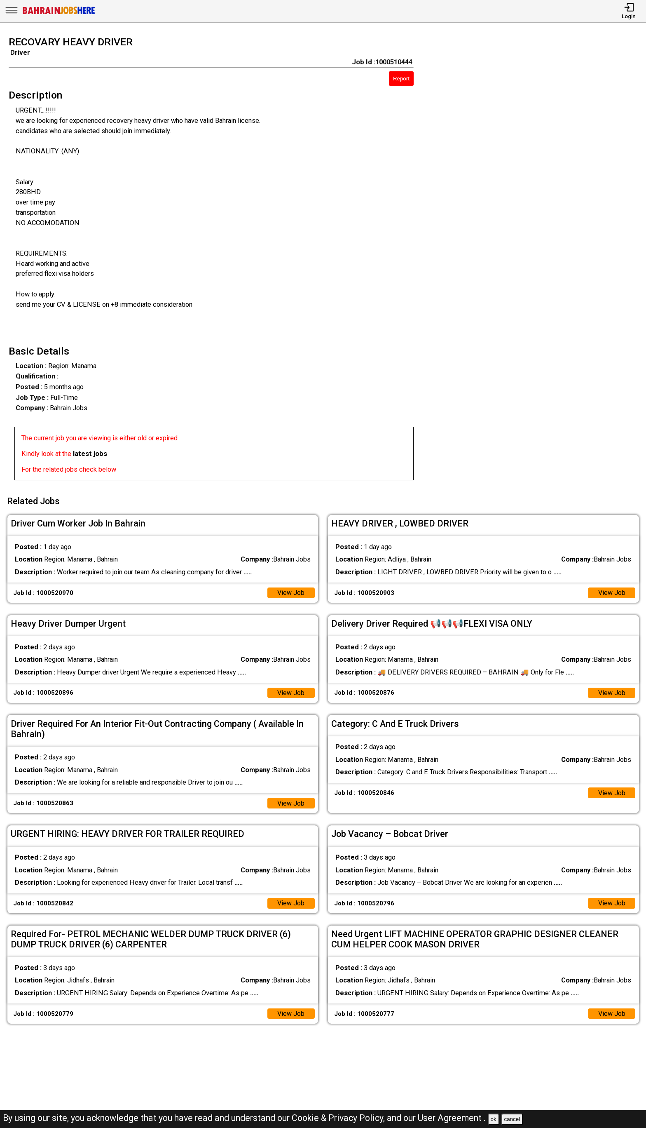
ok (493, 1119)
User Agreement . (452, 1118)
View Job (290, 591)
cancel (512, 1119)
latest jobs (90, 454)
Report (401, 78)
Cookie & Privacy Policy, (339, 1118)
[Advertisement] (538, 261)
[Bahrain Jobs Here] (59, 13)
